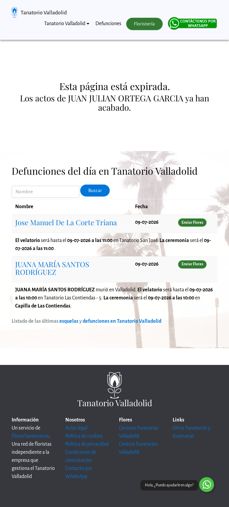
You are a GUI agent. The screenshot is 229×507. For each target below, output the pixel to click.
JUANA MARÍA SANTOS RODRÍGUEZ (52, 268)
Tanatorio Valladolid (44, 13)
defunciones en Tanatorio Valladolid (122, 321)
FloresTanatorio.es (30, 436)
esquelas (68, 321)
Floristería (144, 24)
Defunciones (108, 23)
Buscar (95, 190)
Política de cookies (84, 436)
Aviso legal (76, 428)
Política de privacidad (87, 444)
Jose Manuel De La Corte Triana (66, 222)
